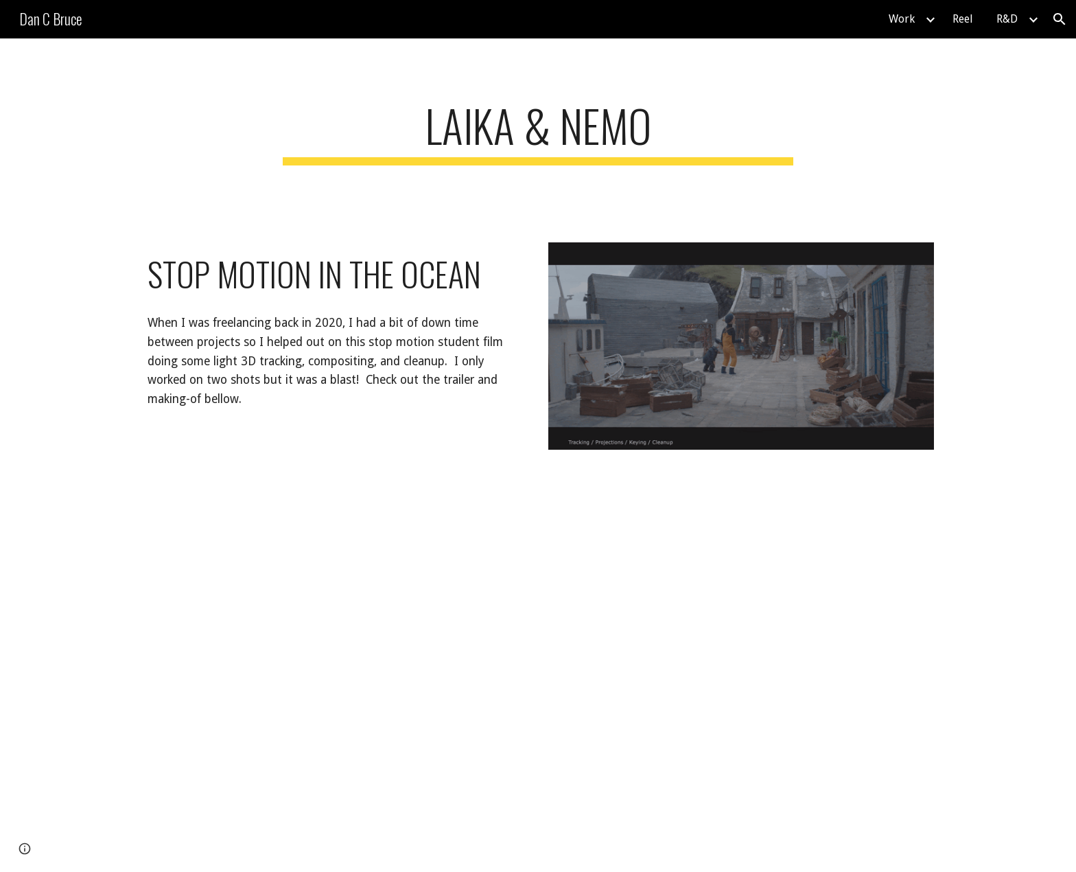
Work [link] (902, 18)
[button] (1059, 19)
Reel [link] (962, 18)
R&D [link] (1007, 18)
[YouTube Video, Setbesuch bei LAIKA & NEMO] (741, 614)
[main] (538, 132)
